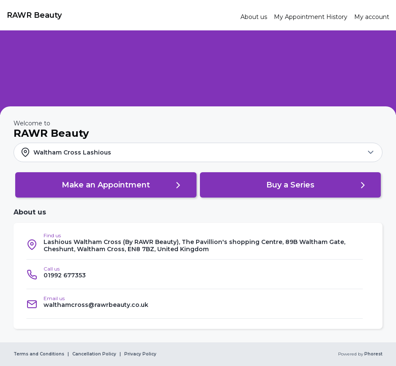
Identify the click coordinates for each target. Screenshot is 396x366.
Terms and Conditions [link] (39, 354)
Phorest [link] (372, 354)
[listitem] (194, 245)
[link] (120, 15)
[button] (198, 152)
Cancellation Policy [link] (94, 354)
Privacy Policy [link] (140, 354)
